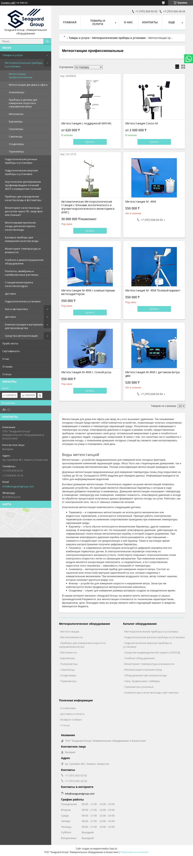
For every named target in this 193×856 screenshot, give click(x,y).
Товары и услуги (12, 55)
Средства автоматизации (21, 335)
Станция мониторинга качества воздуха (19, 284)
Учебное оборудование (139, 658)
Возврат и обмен (71, 719)
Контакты (150, 22)
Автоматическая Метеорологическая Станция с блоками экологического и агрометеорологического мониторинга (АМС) (87, 207)
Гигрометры (16, 129)
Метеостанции (69, 631)
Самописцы (15, 136)
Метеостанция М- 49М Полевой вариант (152, 290)
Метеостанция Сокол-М (141, 123)
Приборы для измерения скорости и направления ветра (82, 644)
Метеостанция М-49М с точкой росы (86, 372)
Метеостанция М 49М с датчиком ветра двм (152, 374)
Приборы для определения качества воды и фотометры (23, 198)
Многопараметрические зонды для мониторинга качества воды (20, 226)
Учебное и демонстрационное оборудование (24, 261)
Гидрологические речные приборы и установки (21, 160)
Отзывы (7, 366)
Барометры (15, 121)
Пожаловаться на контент (135, 852)
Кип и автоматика (16, 309)
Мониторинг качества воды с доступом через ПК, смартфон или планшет (24, 211)
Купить (90, 142)
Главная (69, 22)
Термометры (16, 151)
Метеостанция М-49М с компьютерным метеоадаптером (88, 292)
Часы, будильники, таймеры (142, 681)
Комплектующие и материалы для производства (24, 326)
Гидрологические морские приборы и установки (21, 172)
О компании (68, 708)
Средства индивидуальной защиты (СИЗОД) (152, 652)
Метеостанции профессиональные (20, 75)
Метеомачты (16, 114)
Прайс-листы (10, 343)
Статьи (6, 374)
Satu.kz (113, 848)
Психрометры (69, 664)
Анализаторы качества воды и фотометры (151, 692)
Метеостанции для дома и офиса (28, 84)
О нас (5, 359)
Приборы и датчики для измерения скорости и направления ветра (23, 103)
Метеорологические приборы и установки (24, 64)
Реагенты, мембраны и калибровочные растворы (21, 272)
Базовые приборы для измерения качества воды (22, 239)
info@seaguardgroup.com (18, 486)
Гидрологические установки (23, 301)
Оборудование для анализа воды (145, 675)
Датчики (10, 293)
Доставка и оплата (72, 714)
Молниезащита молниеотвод (143, 669)
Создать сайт (8, 2)
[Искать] (47, 41)
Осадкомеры (16, 144)
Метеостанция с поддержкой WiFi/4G (86, 123)
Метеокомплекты (71, 637)
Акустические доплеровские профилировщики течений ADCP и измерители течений (23, 185)
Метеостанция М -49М (140, 201)
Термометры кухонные (139, 687)
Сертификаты (11, 351)
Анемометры (16, 92)
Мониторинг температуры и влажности (23, 250)
